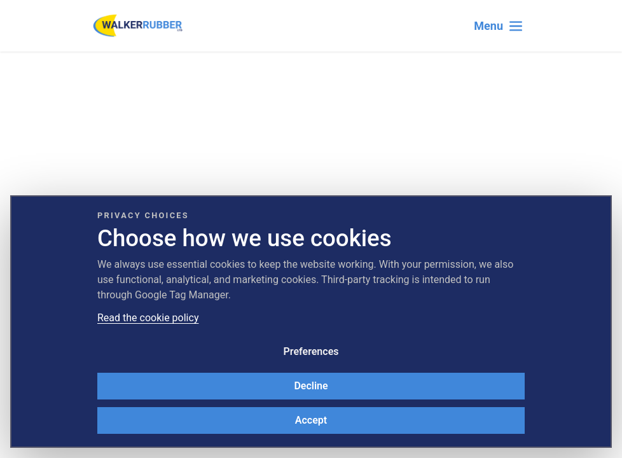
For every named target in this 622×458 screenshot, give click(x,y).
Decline (311, 386)
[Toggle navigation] (498, 25)
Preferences (311, 351)
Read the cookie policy (147, 318)
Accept (311, 420)
